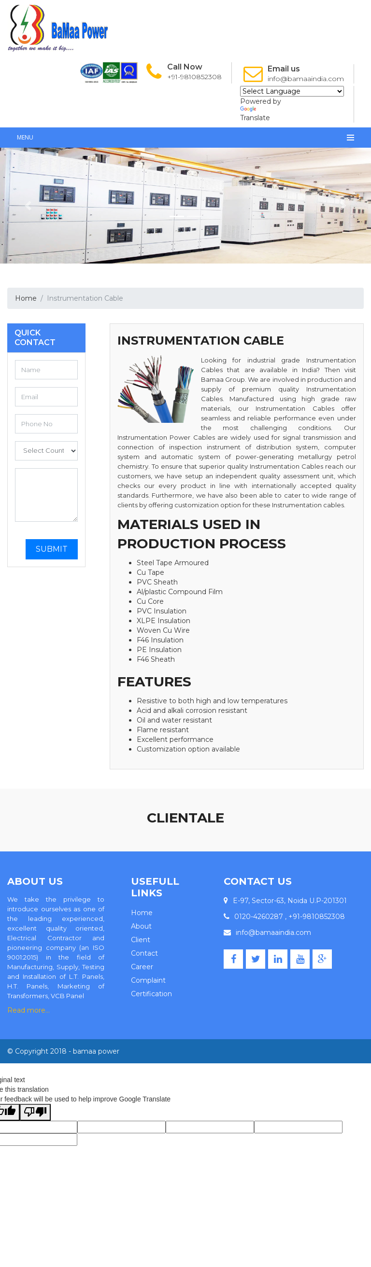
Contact (144, 953)
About (141, 926)
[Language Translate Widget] (292, 91)
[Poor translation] (35, 1112)
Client (140, 939)
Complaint (148, 980)
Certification (151, 993)
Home (26, 298)
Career (142, 966)
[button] (28, 206)
